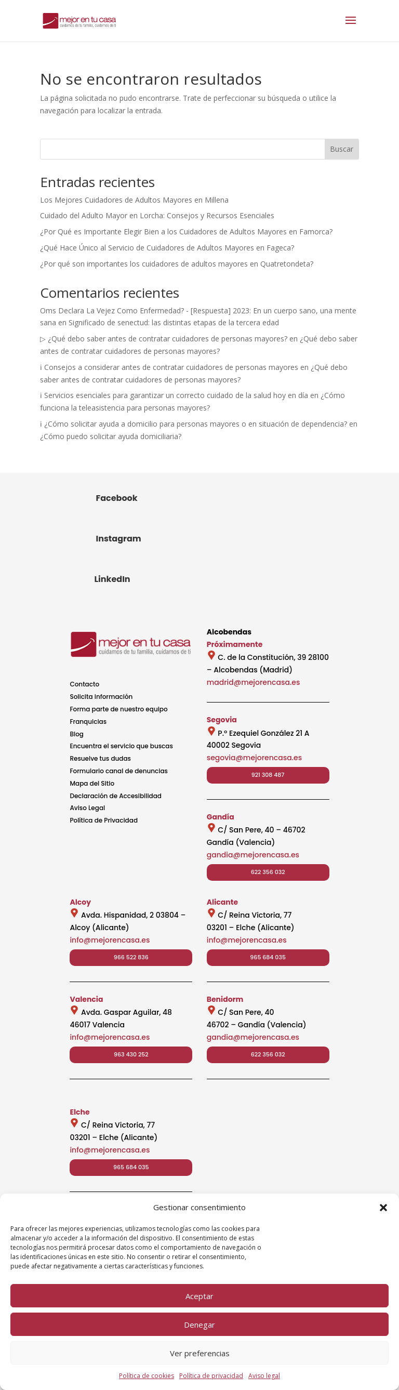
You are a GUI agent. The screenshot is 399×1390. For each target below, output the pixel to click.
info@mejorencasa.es (110, 940)
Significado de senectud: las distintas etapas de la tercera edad (174, 322)
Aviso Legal (87, 807)
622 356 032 (268, 872)
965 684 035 (268, 957)
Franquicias (88, 721)
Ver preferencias (200, 1353)
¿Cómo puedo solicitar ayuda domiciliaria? (110, 436)
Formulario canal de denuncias (119, 770)
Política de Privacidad (104, 820)
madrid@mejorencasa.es (253, 682)
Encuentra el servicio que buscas (121, 746)
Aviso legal (264, 1375)
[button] (383, 1207)
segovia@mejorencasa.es (254, 757)
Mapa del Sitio (92, 783)
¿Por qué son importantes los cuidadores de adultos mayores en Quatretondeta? (176, 264)
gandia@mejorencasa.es (253, 855)
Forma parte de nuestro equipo (118, 709)
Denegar (199, 1324)
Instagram (118, 539)
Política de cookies (146, 1375)
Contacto (84, 684)
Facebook (116, 498)
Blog (77, 734)
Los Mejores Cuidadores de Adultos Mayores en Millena (134, 200)
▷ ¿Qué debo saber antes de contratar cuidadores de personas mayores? (163, 338)
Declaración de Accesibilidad (116, 795)
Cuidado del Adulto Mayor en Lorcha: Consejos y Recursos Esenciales (157, 215)
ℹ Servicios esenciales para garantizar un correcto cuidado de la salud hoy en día (174, 395)
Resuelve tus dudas (100, 758)
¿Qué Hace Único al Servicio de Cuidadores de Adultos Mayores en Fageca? (167, 248)
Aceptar (199, 1296)
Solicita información (101, 696)
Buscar (341, 149)
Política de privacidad (211, 1375)
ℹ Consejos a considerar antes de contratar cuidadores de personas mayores (169, 367)
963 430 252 (131, 1054)
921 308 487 (268, 775)
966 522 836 (131, 957)
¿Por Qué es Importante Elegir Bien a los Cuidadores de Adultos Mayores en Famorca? (186, 231)
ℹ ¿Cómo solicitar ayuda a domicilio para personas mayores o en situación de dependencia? (193, 424)
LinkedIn (112, 579)
